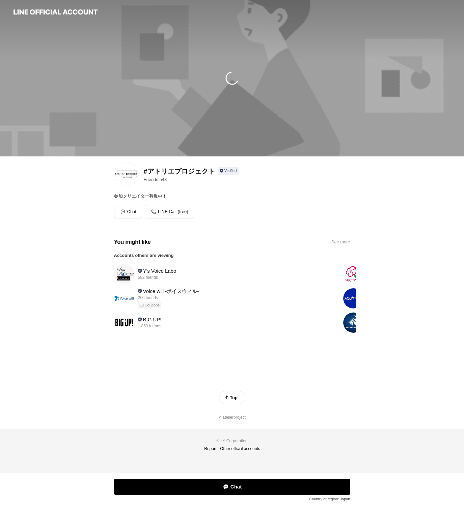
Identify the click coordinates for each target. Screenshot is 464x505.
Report (210, 448)
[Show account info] (228, 171)
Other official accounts (240, 448)
